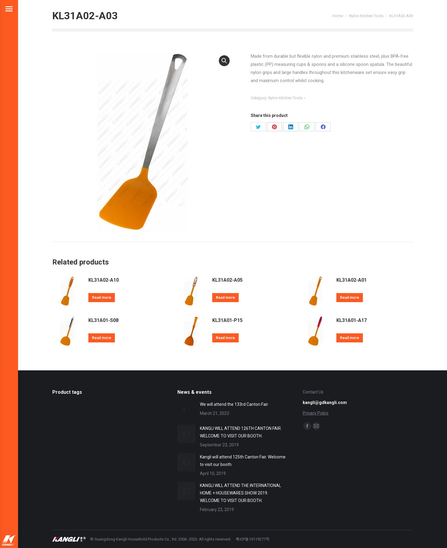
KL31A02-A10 (103, 280)
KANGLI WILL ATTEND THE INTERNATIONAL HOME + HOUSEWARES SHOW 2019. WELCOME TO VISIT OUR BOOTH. (240, 493)
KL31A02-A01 (351, 280)
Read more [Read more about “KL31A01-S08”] (101, 338)
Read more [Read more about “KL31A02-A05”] (225, 297)
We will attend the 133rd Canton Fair (234, 404)
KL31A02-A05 (227, 280)
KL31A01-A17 (351, 320)
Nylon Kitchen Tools (285, 98)
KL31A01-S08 (103, 320)
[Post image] (186, 410)
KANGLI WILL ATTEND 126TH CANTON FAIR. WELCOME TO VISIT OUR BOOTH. (241, 432)
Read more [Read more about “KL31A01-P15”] (225, 338)
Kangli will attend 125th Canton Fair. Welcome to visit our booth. (243, 461)
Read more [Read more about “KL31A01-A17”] (349, 338)
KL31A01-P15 (227, 320)
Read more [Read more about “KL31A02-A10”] (101, 297)
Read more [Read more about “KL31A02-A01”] (349, 297)
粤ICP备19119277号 (253, 539)
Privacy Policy (316, 413)
